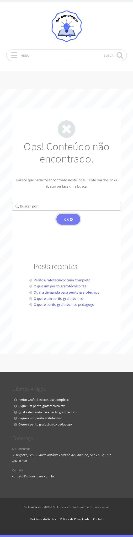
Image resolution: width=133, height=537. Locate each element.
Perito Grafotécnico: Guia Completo (62, 280)
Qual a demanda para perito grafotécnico (67, 292)
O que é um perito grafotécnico (58, 298)
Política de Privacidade (74, 519)
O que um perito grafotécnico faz (60, 286)
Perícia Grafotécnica (43, 519)
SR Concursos (32, 507)
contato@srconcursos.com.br (33, 476)
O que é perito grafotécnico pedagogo (64, 304)
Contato (98, 519)
